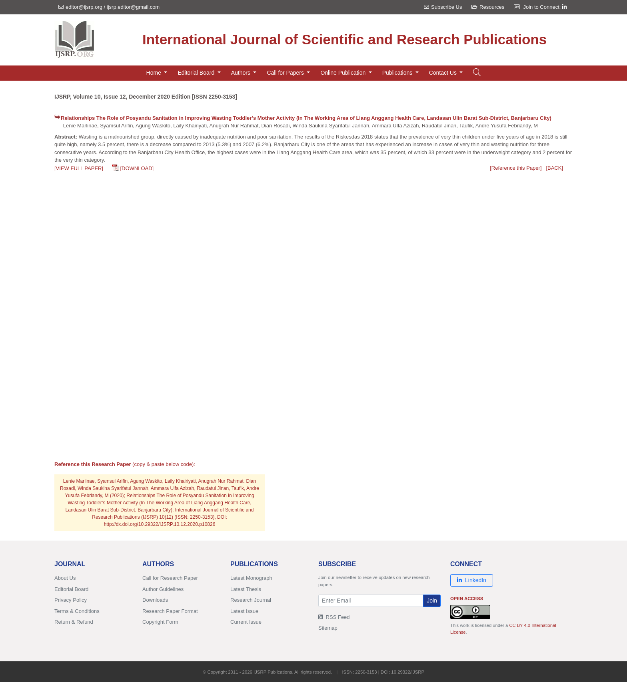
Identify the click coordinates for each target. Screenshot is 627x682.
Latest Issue (244, 611)
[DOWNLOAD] (137, 168)
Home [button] (154, 72)
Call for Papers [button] (286, 72)
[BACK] (554, 168)
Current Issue (246, 622)
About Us (65, 578)
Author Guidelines (163, 589)
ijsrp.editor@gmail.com (133, 7)
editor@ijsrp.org (84, 7)
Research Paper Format (170, 611)
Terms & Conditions (77, 611)
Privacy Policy (70, 600)
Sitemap (327, 628)
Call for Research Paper (170, 578)
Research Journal (250, 600)
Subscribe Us (443, 7)
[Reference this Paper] (515, 168)
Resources (487, 7)
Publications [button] (398, 72)
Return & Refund (73, 622)
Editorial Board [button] (197, 72)
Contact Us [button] (443, 72)
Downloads (155, 600)
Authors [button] (241, 72)
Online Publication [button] (343, 72)
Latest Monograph (251, 578)
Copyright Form (160, 622)
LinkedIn (471, 580)
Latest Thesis (245, 589)
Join (432, 600)
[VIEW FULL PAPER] (78, 168)
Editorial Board (71, 589)
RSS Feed (334, 617)
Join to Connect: (545, 7)
